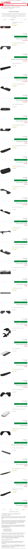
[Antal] (9, 36)
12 (15, 511)
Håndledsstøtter (11, 8)
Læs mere (14, 17)
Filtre (5, 19)
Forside (2, 7)
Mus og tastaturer (5, 8)
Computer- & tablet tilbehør (16, 7)
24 (16, 511)
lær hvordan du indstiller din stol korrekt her (11, 537)
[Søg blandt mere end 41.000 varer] (14, 4)
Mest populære (12, 19)
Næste (24, 509)
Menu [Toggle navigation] (1, 4)
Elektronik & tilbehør (7, 7)
